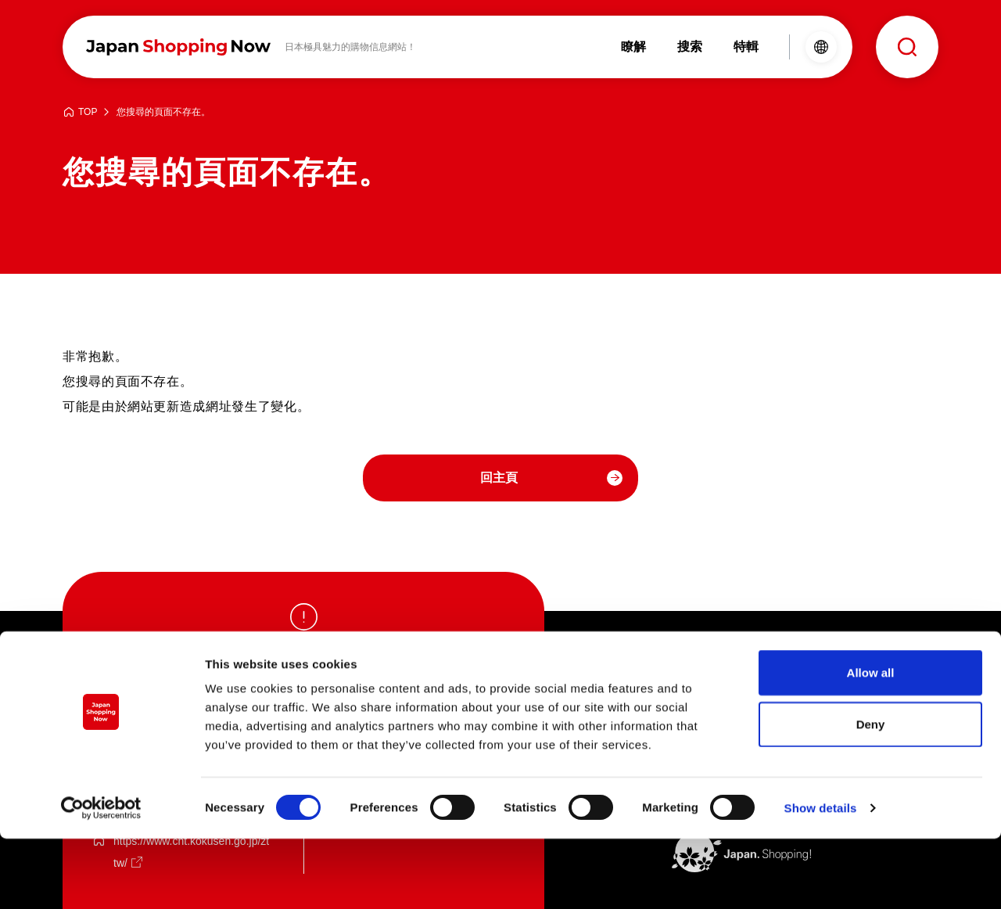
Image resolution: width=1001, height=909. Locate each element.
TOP (87, 112)
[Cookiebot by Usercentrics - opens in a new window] (101, 878)
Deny (870, 794)
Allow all (871, 742)
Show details (820, 878)
